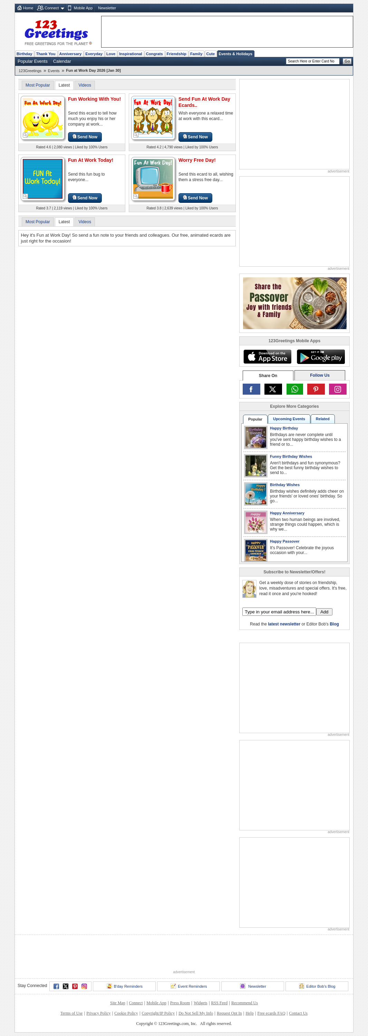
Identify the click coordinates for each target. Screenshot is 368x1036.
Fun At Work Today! (90, 160)
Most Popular (38, 85)
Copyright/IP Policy (158, 1013)
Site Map (117, 1002)
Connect (52, 8)
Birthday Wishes (285, 485)
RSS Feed (219, 1002)
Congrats (154, 54)
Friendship (176, 54)
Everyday (94, 54)
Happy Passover (285, 541)
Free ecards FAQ (271, 1013)
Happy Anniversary (287, 513)
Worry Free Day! (197, 160)
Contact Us (298, 1013)
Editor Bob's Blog (317, 986)
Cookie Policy (126, 1013)
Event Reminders (189, 986)
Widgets (200, 1002)
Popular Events (33, 61)
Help (249, 1013)
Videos (84, 85)
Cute (210, 54)
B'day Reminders (125, 986)
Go (347, 61)
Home (28, 8)
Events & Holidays (235, 54)
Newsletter (107, 8)
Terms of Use (71, 1013)
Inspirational (130, 54)
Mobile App (83, 8)
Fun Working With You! (94, 99)
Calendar (62, 61)
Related (323, 419)
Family (196, 54)
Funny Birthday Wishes (291, 456)
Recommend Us (244, 1002)
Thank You (45, 54)
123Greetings (30, 71)
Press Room (180, 1002)
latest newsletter (284, 624)
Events (54, 71)
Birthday (24, 54)
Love (110, 54)
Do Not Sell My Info (195, 1013)
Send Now (84, 136)
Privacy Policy (98, 1013)
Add (324, 611)
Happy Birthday (284, 428)
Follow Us (320, 375)
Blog (334, 624)
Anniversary (70, 54)
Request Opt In (229, 1013)
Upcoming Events (289, 419)
